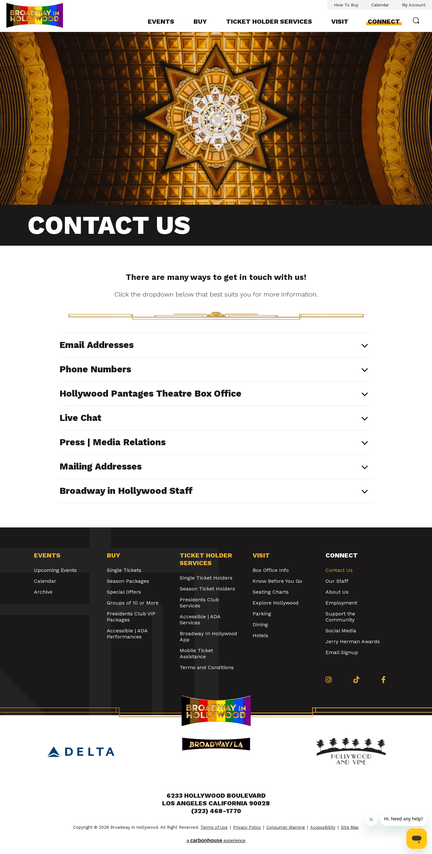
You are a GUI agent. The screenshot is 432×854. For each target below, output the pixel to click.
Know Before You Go (277, 581)
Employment (341, 603)
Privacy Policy (247, 827)
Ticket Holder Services (269, 21)
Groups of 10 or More (133, 603)
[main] (216, 279)
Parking (262, 614)
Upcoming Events (55, 570)
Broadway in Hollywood (40, 15)
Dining (260, 624)
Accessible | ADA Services (200, 619)
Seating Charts (271, 592)
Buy (200, 21)
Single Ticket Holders (206, 578)
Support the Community (340, 617)
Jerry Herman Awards (353, 641)
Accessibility (322, 827)
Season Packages (128, 581)
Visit (340, 21)
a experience (216, 840)
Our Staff (337, 581)
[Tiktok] (356, 679)
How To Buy (346, 5)
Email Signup (342, 652)
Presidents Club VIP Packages (131, 617)
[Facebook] (383, 679)
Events (161, 21)
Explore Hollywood (276, 603)
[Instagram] (329, 679)
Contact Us (339, 570)
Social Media (341, 631)
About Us (337, 592)
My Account (414, 5)
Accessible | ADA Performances (127, 634)
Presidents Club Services (199, 603)
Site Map (350, 827)
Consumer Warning (285, 827)
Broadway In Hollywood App (208, 636)
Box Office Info (271, 570)
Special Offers (124, 592)
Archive (43, 592)
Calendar (380, 5)
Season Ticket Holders (207, 589)
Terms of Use (214, 827)
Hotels (260, 635)
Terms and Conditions (207, 667)
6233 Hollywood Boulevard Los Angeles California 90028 (216, 799)
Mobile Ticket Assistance (196, 653)
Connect (384, 21)
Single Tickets (124, 570)
